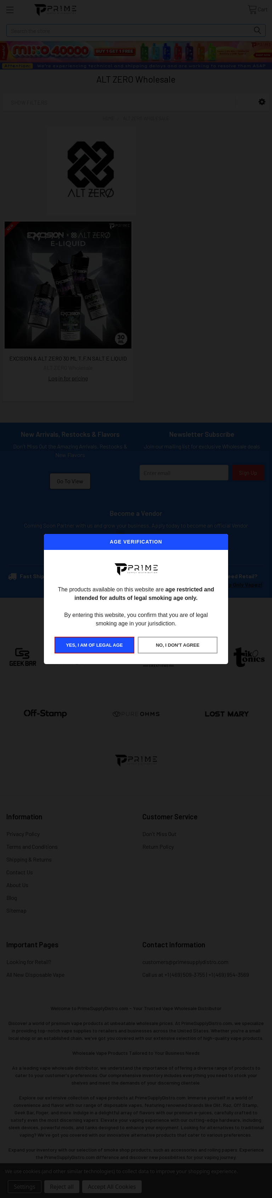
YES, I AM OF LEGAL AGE (94, 645)
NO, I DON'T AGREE (177, 645)
